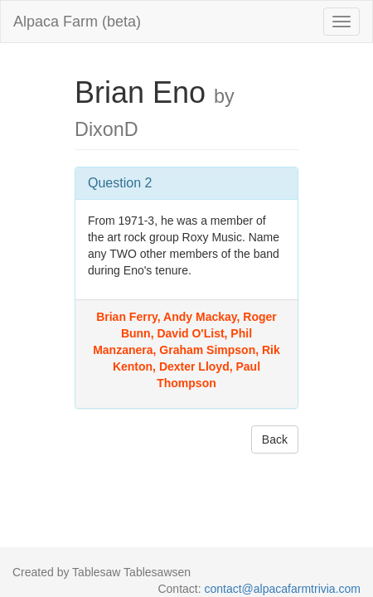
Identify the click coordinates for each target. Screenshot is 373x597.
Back (275, 439)
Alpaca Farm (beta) (77, 21)
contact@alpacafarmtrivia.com (282, 588)
